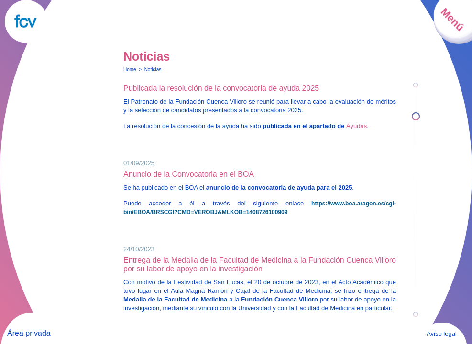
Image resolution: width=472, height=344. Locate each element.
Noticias (153, 69)
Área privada (29, 333)
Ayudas (356, 125)
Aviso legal (442, 333)
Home (129, 69)
